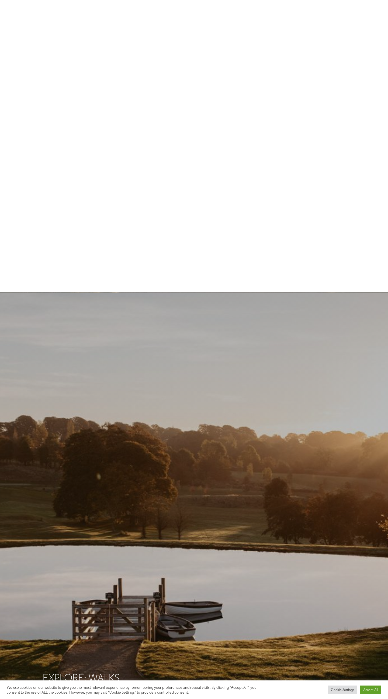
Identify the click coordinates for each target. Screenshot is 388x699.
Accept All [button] (370, 689)
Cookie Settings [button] (342, 689)
